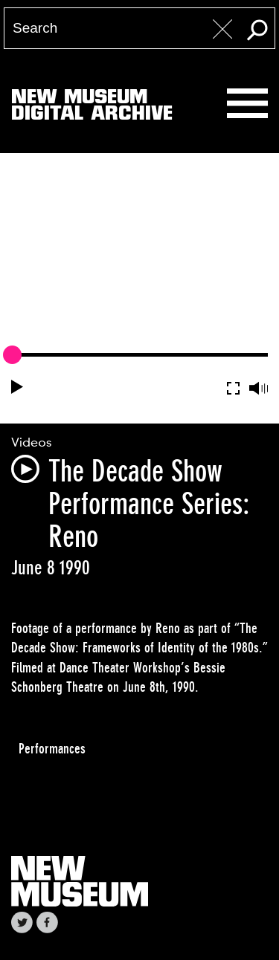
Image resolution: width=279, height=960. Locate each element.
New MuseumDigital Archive (92, 108)
